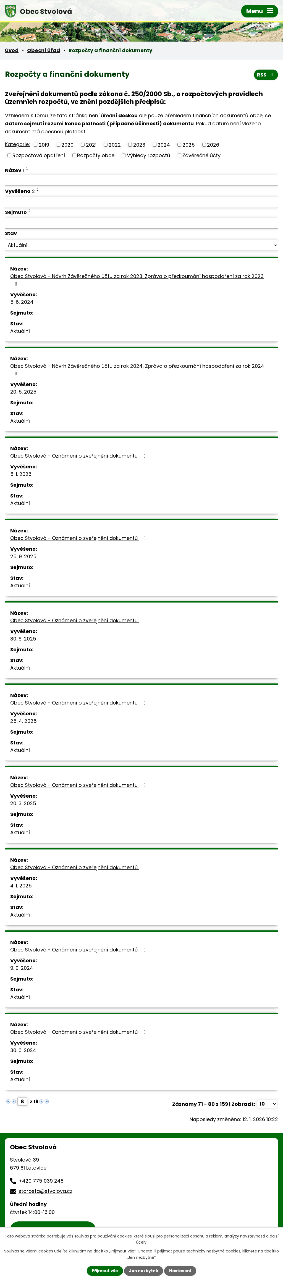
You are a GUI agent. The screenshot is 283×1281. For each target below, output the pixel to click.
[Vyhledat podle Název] (141, 180)
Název (14, 170)
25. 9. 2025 (23, 556)
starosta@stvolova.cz (45, 1191)
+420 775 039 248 (41, 1180)
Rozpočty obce (95, 155)
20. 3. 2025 (23, 803)
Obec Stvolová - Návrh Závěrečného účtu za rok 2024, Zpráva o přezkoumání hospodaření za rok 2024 (137, 369)
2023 (139, 144)
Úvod (12, 50)
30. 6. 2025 (23, 638)
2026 (213, 144)
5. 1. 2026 (21, 474)
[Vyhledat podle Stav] (141, 245)
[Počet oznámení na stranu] (267, 1104)
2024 (164, 144)
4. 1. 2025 (21, 885)
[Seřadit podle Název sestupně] (27, 170)
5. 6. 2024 (21, 301)
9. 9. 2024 (21, 967)
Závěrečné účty (201, 155)
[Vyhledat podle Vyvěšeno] (141, 202)
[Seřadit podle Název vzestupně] (27, 168)
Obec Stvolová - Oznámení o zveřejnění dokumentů (79, 538)
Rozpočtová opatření (38, 155)
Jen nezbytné (143, 1271)
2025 (188, 144)
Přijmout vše (105, 1271)
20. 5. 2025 (23, 391)
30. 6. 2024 (23, 1050)
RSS (266, 74)
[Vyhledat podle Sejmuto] (141, 223)
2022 (115, 144)
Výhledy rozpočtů (148, 155)
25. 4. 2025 (23, 721)
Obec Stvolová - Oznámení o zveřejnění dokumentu (79, 455)
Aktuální (20, 331)
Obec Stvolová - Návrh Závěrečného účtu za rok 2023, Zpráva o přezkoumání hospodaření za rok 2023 (137, 279)
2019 (44, 144)
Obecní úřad (43, 50)
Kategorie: (17, 144)
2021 (91, 144)
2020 (67, 144)
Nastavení (180, 1271)
